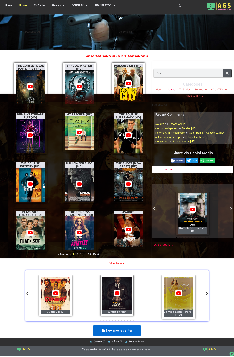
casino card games (166, 128)
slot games (161, 142)
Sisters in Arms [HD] (184, 142)
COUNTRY (80, 5)
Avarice (128, 212)
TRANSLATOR (105, 5)
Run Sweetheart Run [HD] (30, 116)
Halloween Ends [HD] (79, 164)
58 (89, 254)
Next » (97, 254)
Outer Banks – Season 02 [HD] (208, 133)
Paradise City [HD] (128, 65)
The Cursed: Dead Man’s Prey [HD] (30, 67)
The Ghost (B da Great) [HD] (128, 164)
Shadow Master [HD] (79, 67)
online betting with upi (168, 137)
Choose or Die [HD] (180, 124)
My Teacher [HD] (79, 114)
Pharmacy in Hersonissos (170, 133)
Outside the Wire (194, 137)
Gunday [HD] (189, 128)
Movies (23, 5)
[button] (178, 161)
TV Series (39, 5)
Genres (58, 5)
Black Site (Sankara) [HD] (30, 213)
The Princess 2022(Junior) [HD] (79, 213)
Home (8, 5)
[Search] (227, 73)
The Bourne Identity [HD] (30, 164)
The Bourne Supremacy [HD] (128, 116)
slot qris (159, 124)
